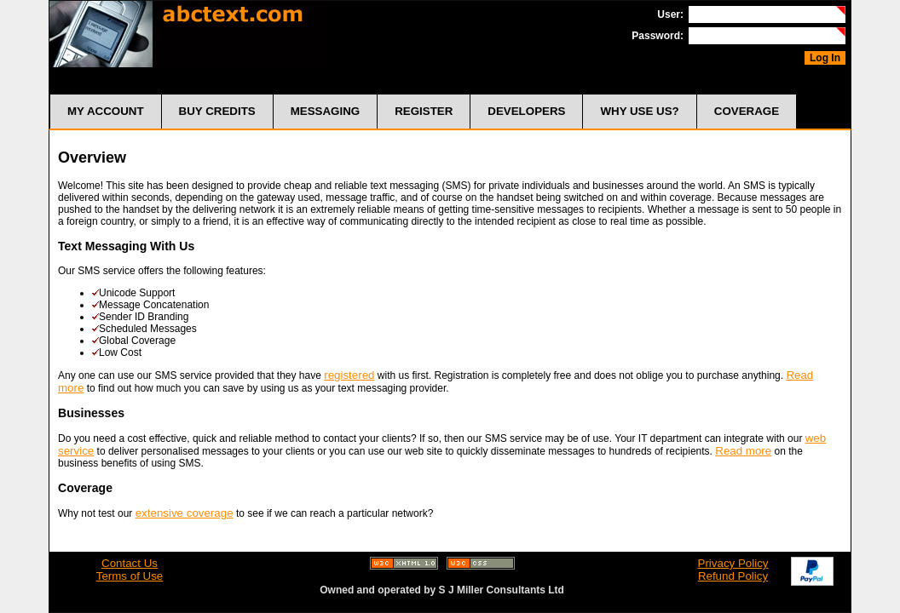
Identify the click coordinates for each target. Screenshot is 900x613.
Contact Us (129, 563)
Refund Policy (733, 576)
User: (670, 14)
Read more (743, 450)
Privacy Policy (733, 563)
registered (349, 375)
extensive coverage (185, 513)
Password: (658, 36)
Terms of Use (130, 576)
